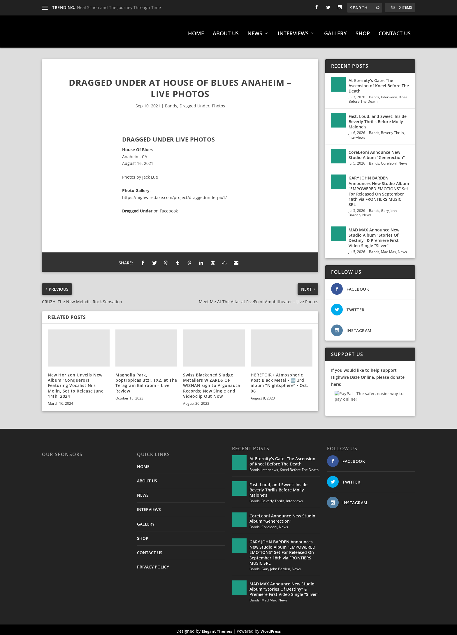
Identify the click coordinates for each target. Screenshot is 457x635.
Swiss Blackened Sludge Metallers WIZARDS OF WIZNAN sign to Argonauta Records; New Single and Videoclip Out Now (211, 382)
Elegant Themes (217, 628)
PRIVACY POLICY (153, 564)
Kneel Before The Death (299, 466)
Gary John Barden (275, 566)
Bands (171, 103)
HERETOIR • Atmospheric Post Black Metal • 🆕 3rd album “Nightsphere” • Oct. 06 (279, 380)
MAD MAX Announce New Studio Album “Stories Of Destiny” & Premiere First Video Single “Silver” (374, 235)
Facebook (169, 208)
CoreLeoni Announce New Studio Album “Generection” (377, 151)
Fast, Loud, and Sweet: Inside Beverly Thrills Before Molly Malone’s (378, 119)
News (402, 160)
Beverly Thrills (392, 129)
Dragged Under (195, 103)
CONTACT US (395, 31)
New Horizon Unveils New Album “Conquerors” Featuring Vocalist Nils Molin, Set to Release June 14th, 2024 (75, 382)
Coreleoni (389, 160)
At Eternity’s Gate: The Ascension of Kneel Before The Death (379, 83)
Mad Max (388, 248)
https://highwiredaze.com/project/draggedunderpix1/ (174, 194)
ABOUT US (226, 31)
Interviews (389, 94)
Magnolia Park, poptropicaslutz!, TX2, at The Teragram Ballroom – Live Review (146, 380)
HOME (196, 31)
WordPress (271, 628)
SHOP (363, 31)
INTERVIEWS (293, 31)
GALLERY (335, 31)
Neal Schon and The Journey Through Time (119, 7)
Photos (218, 103)
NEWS (254, 31)
